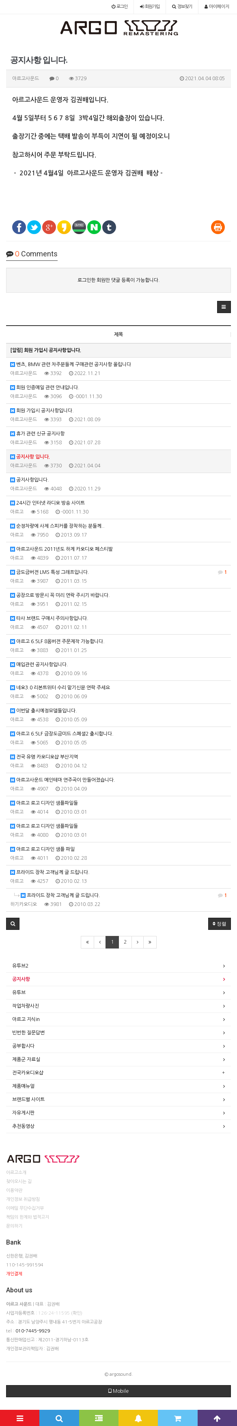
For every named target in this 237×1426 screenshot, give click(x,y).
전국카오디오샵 (27, 1072)
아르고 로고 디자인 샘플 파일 (42, 849)
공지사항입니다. (29, 480)
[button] (224, 307)
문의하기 (14, 1226)
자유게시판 (23, 1113)
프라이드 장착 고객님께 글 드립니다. (50, 872)
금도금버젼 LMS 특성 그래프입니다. (118, 572)
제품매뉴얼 (23, 1086)
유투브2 (20, 965)
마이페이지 (217, 6)
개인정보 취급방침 (23, 1199)
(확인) (76, 1313)
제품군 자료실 (26, 1059)
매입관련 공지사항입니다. (39, 664)
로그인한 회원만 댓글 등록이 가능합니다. (119, 280)
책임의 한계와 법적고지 (27, 1217)
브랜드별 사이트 (28, 1099)
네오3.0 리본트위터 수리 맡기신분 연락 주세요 (60, 688)
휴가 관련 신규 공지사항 (37, 434)
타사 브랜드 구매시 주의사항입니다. (49, 618)
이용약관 (14, 1190)
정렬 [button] (219, 924)
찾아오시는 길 (19, 1181)
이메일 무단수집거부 (25, 1208)
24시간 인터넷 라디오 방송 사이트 (47, 503)
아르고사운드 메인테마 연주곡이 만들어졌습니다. (62, 780)
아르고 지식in (26, 1019)
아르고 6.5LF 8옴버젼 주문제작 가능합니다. (57, 641)
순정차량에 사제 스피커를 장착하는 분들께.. (57, 526)
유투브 (19, 992)
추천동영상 (23, 1126)
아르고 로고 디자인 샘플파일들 (44, 803)
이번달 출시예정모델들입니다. (43, 711)
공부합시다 (23, 1046)
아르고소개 (16, 1172)
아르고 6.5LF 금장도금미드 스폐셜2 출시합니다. (62, 734)
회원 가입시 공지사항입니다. (42, 411)
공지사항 (21, 979)
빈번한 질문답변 (28, 1032)
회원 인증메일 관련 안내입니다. (45, 387)
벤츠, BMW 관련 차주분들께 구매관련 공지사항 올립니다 (70, 364)
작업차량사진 (25, 1006)
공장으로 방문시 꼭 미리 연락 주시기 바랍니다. (60, 595)
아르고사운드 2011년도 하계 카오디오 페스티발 (61, 549)
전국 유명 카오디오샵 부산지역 (44, 757)
